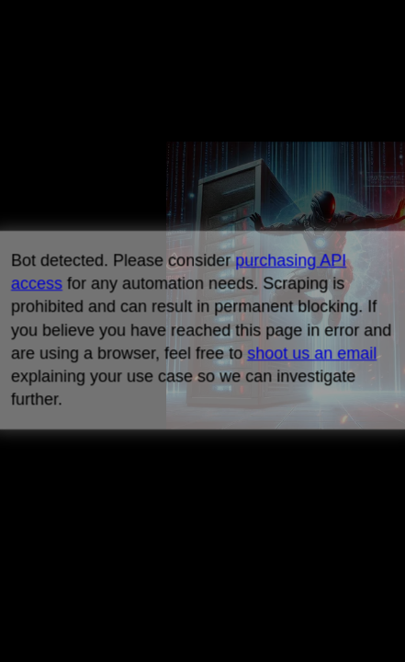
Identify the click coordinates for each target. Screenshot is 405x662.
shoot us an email (312, 353)
